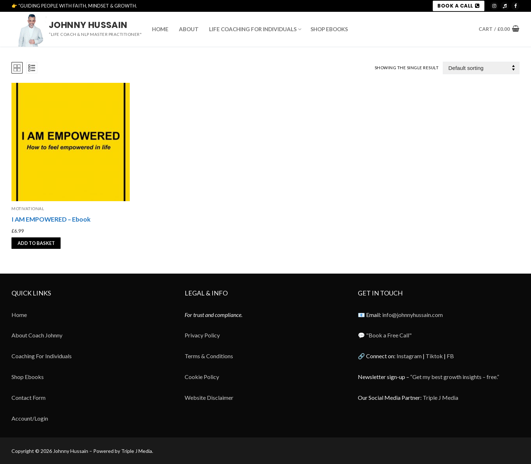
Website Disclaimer (209, 397)
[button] (36, 243)
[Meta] (515, 6)
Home (19, 314)
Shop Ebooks (27, 376)
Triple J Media (440, 397)
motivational (27, 208)
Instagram (409, 355)
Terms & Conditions (209, 355)
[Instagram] (494, 6)
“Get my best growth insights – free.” (454, 376)
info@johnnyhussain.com (412, 314)
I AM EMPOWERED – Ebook (51, 219)
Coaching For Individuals (41, 355)
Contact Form (28, 397)
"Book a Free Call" (389, 335)
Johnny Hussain (88, 25)
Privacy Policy (202, 335)
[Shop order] (481, 68)
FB (450, 355)
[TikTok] (505, 6)
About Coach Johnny (36, 335)
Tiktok (434, 355)
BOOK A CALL (458, 6)
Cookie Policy (202, 376)
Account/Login (29, 418)
